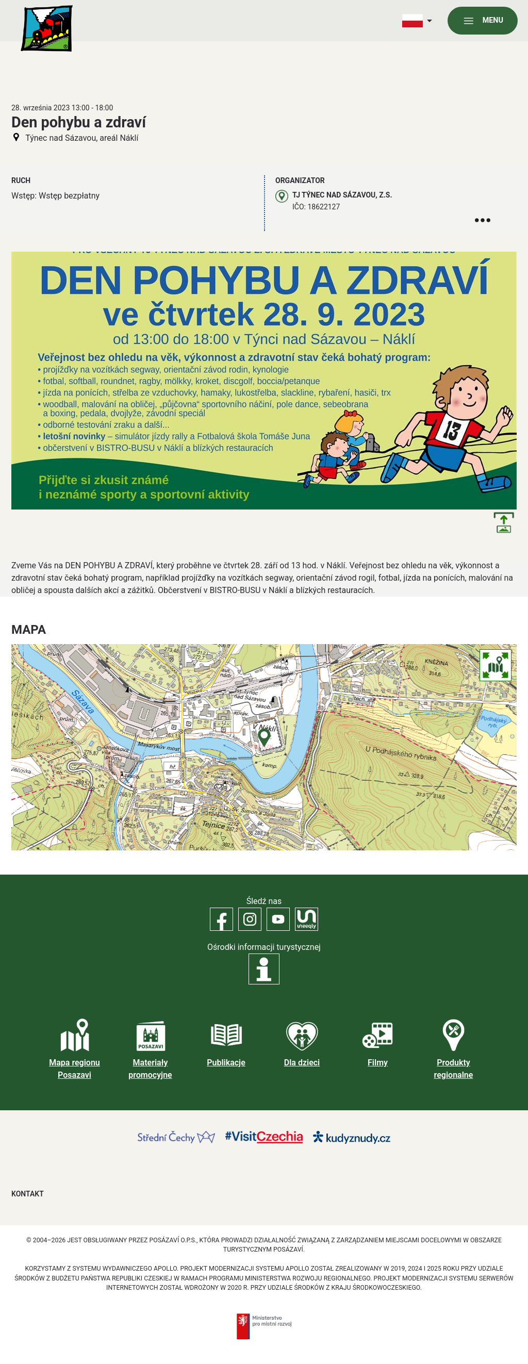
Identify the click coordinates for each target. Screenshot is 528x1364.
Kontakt (27, 1194)
